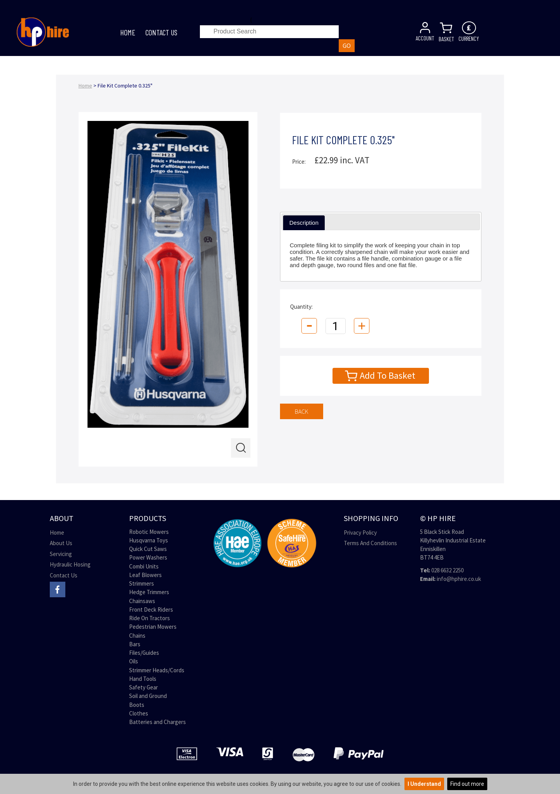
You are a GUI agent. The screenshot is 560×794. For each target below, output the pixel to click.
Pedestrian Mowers (153, 626)
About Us (61, 543)
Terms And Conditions (370, 543)
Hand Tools (142, 678)
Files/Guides (144, 652)
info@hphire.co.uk (459, 578)
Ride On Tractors (149, 618)
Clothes (138, 713)
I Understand (424, 784)
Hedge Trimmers (149, 592)
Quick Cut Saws (148, 549)
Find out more (467, 784)
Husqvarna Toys (148, 540)
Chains (137, 635)
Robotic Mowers (149, 531)
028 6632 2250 (447, 570)
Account (425, 35)
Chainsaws (142, 601)
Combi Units (144, 566)
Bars (134, 644)
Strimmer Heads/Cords (156, 670)
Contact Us (161, 32)
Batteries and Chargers (157, 722)
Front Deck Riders (151, 609)
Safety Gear (143, 687)
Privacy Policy (360, 532)
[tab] (304, 222)
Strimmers (141, 583)
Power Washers (148, 557)
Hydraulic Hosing (70, 564)
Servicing (61, 554)
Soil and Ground (148, 696)
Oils (133, 661)
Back (301, 411)
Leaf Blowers (145, 575)
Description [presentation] (303, 222)
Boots (136, 704)
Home (127, 32)
